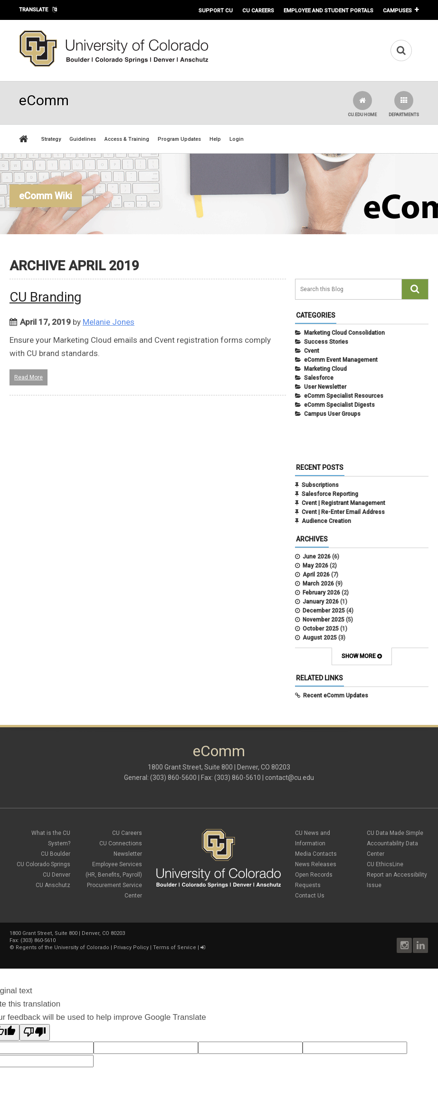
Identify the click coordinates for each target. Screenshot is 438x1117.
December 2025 (324, 610)
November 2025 (323, 619)
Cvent (311, 351)
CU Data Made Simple (395, 833)
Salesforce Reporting (330, 494)
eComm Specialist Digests (339, 405)
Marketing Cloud (325, 369)
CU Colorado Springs (43, 864)
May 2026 (315, 565)
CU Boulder (55, 854)
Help (215, 139)
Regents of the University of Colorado (62, 947)
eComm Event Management (341, 360)
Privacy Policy (131, 947)
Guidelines (82, 139)
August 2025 (320, 637)
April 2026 (316, 574)
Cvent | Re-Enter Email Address (343, 512)
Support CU (216, 10)
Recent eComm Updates (335, 695)
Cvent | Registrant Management (343, 503)
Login (236, 139)
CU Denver (56, 874)
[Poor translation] (34, 1032)
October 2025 (321, 628)
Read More (28, 377)
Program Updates (179, 139)
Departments (404, 104)
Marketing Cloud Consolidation (344, 333)
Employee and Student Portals (328, 10)
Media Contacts (316, 854)
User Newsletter (325, 387)
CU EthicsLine (385, 864)
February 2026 (321, 592)
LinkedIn (420, 945)
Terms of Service (174, 947)
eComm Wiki (45, 195)
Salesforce (318, 378)
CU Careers (258, 10)
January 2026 (321, 601)
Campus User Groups (332, 414)
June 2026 (317, 556)
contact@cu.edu (289, 777)
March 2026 (318, 583)
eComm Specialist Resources (343, 396)
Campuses (397, 10)
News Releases (315, 864)
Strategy (51, 139)
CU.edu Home (362, 104)
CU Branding (45, 297)
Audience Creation (326, 521)
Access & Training (127, 139)
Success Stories (326, 342)
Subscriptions (320, 485)
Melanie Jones (108, 322)
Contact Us (309, 895)
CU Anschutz (53, 885)
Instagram (404, 945)
